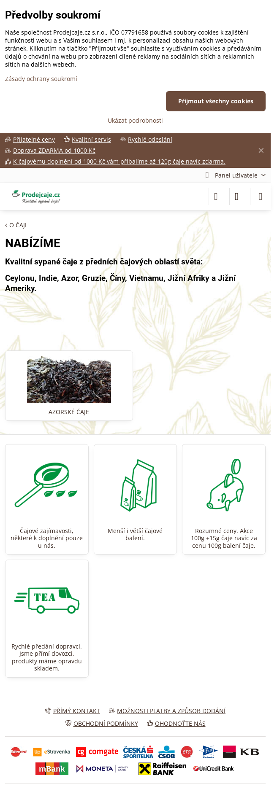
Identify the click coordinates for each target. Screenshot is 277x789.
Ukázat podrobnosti (135, 120)
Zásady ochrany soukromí (41, 79)
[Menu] (260, 196)
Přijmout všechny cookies (215, 101)
